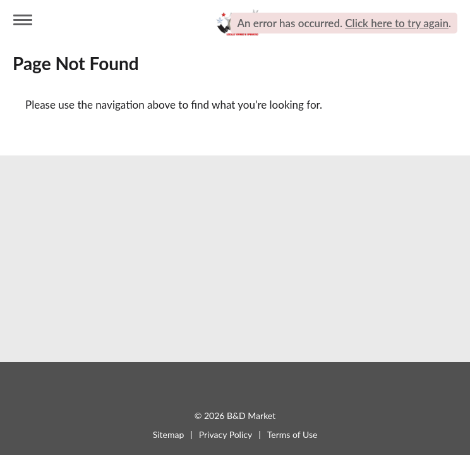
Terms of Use (292, 434)
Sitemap (168, 434)
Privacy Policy (225, 434)
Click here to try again (397, 23)
